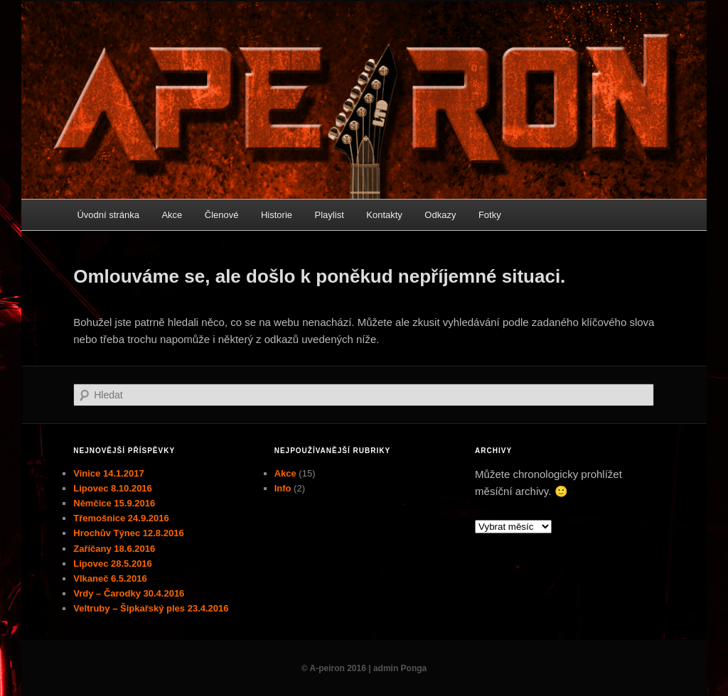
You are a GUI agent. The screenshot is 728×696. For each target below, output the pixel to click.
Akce (171, 215)
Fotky (489, 215)
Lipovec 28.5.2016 (112, 563)
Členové (222, 215)
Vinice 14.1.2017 (108, 473)
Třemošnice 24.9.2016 (120, 518)
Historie (276, 215)
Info (282, 488)
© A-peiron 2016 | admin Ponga (364, 668)
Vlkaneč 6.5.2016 (109, 578)
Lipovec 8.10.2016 (112, 488)
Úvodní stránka (108, 215)
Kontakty (384, 215)
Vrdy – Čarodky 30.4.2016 (128, 593)
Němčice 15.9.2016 (114, 503)
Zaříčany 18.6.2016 (114, 548)
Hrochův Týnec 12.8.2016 (128, 533)
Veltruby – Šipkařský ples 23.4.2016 (150, 608)
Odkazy (440, 215)
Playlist (329, 215)
